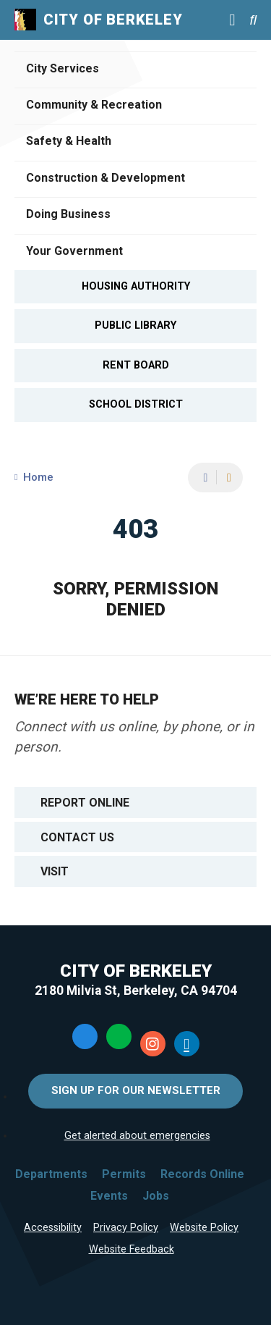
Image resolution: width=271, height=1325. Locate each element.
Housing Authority (136, 286)
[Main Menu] (232, 19)
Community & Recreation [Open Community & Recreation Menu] (94, 105)
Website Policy (204, 1227)
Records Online (202, 1174)
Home (38, 477)
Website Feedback (131, 1249)
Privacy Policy (125, 1227)
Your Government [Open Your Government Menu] (74, 251)
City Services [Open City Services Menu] (62, 68)
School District (136, 404)
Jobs (155, 1196)
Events (109, 1196)
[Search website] (253, 20)
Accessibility (53, 1227)
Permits (124, 1174)
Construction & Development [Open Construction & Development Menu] (105, 178)
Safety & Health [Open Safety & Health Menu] (68, 141)
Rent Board (136, 365)
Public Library (135, 325)
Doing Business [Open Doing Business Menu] (68, 214)
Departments (51, 1174)
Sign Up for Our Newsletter (135, 1090)
